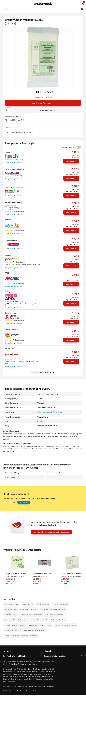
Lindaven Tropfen (10, 609)
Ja (7, 502)
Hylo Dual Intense (43, 604)
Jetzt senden (23, 502)
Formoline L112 (27, 604)
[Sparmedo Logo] (43, 3)
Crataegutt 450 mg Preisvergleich (16, 620)
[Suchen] (82, 9)
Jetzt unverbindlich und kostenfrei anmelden (51, 532)
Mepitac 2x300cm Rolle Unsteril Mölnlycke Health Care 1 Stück (17, 573)
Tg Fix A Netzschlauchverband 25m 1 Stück (72, 573)
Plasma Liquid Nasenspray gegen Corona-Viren (20, 635)
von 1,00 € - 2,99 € (16, 116)
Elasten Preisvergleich (60, 604)
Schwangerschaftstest (12, 630)
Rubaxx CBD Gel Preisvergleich (31, 614)
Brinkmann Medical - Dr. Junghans (17, 124)
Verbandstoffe (10, 477)
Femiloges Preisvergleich (54, 614)
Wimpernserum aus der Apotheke (40, 625)
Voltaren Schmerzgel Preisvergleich (53, 609)
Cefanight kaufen (10, 614)
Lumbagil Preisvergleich (28, 609)
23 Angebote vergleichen (43, 97)
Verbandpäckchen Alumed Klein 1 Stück (44, 573)
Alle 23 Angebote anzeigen (43, 372)
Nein (14, 502)
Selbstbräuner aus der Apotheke (34, 630)
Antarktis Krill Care (11, 604)
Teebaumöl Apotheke (58, 620)
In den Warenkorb (47, 110)
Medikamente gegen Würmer (14, 625)
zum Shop (71, 161)
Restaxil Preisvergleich (39, 620)
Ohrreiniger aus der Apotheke (65, 625)
